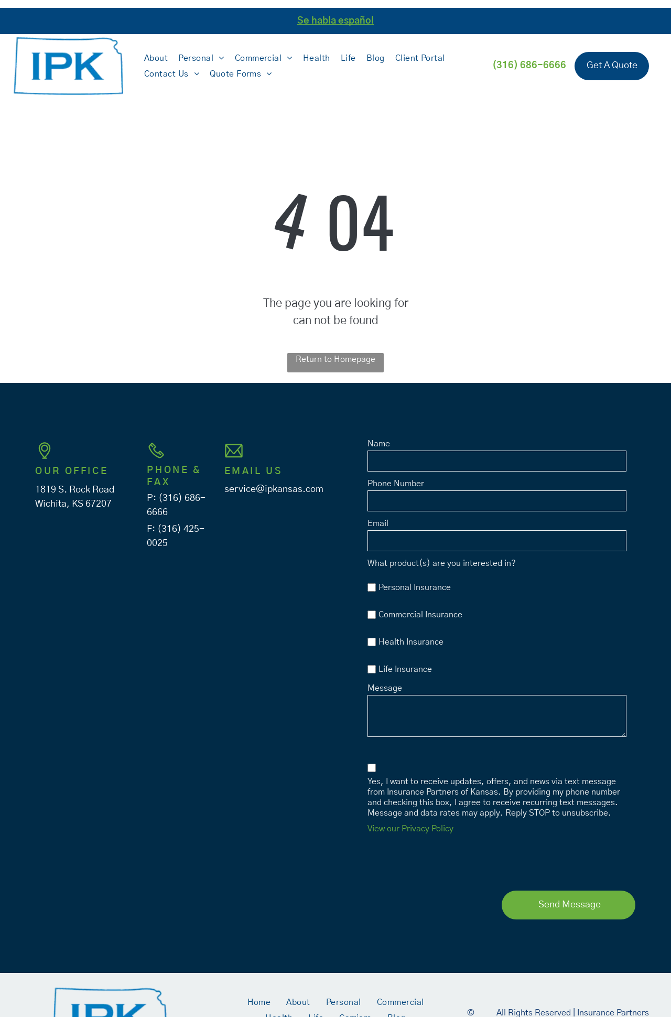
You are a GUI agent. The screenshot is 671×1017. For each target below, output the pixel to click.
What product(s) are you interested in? (441, 563)
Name (378, 444)
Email (377, 523)
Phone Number (395, 483)
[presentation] (447, 859)
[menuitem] (156, 58)
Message (384, 688)
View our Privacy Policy (410, 829)
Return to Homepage (335, 359)
